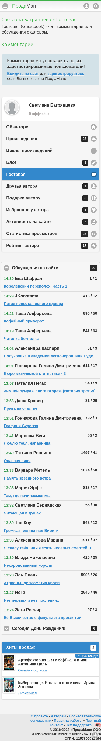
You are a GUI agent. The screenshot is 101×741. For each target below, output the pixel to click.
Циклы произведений (29, 150)
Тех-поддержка (79, 725)
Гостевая (15, 174)
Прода (24, 6)
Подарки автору (47, 198)
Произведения (47, 139)
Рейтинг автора (47, 246)
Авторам (58, 716)
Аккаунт (86, 6)
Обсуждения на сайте (56, 268)
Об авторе (17, 127)
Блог (47, 163)
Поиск (96, 6)
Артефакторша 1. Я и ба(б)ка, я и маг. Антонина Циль (52, 662)
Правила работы (68, 720)
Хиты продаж (51, 648)
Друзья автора (47, 186)
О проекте (39, 716)
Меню (5, 6)
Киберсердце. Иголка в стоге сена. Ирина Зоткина (56, 685)
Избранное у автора (47, 210)
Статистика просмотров (47, 234)
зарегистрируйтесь (66, 73)
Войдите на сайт (23, 73)
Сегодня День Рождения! (56, 628)
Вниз (95, 735)
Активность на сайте (47, 222)
